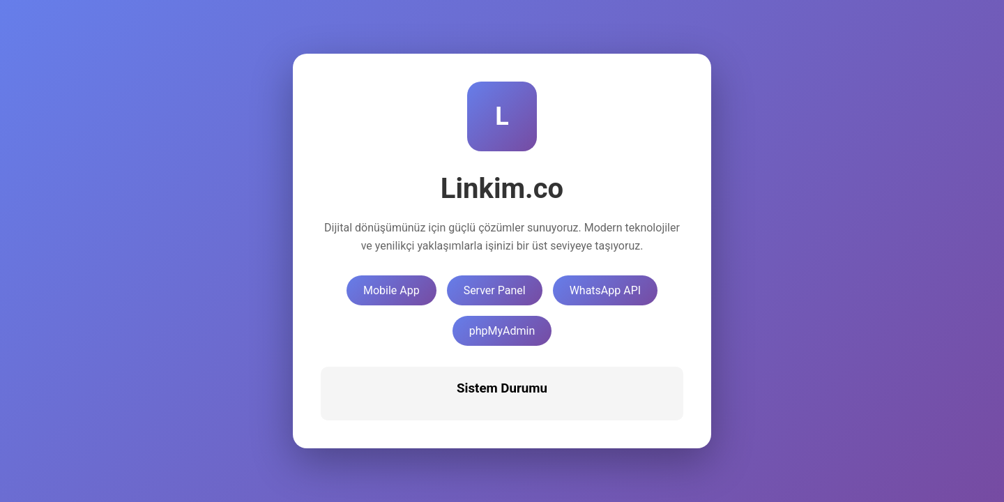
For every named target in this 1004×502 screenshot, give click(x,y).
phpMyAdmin (502, 330)
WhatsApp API (605, 290)
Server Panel (495, 290)
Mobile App (391, 290)
